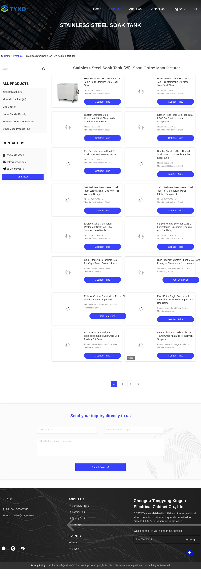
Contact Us (157, 9)
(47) (10, 106)
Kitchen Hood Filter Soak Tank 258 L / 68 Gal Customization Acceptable (175, 118)
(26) (14, 99)
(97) (16, 129)
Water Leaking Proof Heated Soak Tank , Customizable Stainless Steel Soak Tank (175, 82)
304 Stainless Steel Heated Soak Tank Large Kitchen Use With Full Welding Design (101, 190)
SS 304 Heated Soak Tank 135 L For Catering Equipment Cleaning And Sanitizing (174, 227)
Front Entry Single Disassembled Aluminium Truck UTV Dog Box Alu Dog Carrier (175, 299)
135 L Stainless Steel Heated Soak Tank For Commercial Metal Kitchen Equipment (175, 190)
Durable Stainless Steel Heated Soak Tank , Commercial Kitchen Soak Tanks (174, 154)
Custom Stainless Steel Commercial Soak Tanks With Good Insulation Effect (99, 118)
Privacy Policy (38, 565)
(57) (12, 92)
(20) (18, 121)
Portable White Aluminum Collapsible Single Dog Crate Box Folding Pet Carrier (101, 336)
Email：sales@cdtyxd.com (18, 515)
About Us (135, 9)
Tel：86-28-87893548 (15, 509)
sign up (190, 539)
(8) (14, 114)
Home (97, 9)
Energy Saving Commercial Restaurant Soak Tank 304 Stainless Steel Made (98, 227)
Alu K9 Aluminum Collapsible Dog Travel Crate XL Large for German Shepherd (174, 336)
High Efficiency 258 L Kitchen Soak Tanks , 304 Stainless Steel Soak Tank (102, 82)
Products (115, 9)
